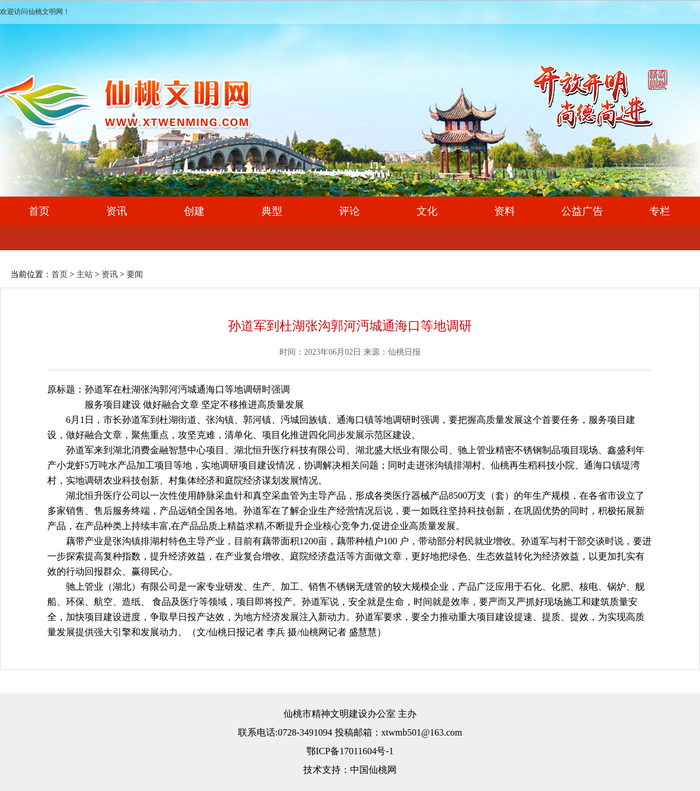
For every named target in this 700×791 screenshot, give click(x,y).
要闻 (135, 274)
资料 (504, 211)
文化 (427, 211)
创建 (194, 211)
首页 (39, 211)
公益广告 (582, 211)
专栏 (659, 211)
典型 (271, 211)
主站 (84, 274)
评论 (349, 211)
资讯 (116, 211)
